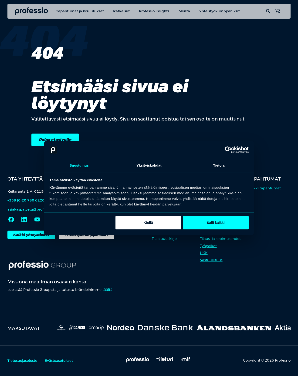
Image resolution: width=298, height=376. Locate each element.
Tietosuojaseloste (22, 361)
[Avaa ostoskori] (277, 11)
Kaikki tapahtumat (264, 189)
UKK (204, 254)
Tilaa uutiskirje (164, 240)
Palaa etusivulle (58, 140)
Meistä (184, 11)
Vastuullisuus (211, 261)
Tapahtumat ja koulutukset (80, 11)
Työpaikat (208, 247)
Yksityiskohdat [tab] (148, 165)
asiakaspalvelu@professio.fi (31, 210)
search (268, 11)
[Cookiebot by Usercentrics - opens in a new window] (228, 149)
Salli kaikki (216, 223)
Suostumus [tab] (79, 165)
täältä (107, 290)
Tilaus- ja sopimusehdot (220, 240)
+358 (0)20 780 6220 (25, 201)
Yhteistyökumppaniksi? (219, 11)
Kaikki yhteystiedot (31, 236)
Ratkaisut (121, 11)
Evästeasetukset (59, 361)
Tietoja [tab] (219, 165)
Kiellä (148, 223)
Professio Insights (154, 11)
